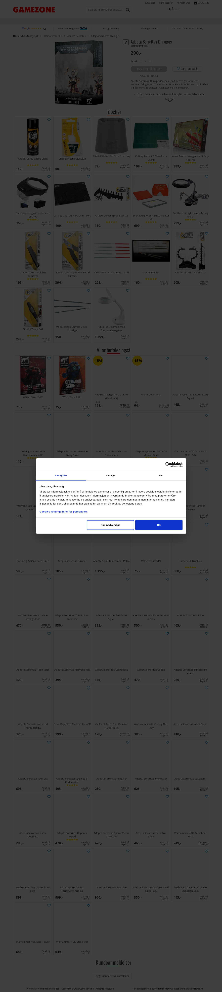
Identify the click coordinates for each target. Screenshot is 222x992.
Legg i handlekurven (149, 69)
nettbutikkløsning (163, 988)
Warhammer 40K (53, 36)
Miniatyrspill (32, 36)
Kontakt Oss (183, 2)
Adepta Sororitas (76, 36)
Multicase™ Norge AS (193, 988)
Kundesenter (166, 2)
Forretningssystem (141, 988)
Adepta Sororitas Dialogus (105, 36)
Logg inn (203, 2)
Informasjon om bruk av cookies (43, 988)
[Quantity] (145, 61)
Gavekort (150, 2)
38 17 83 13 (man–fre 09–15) (187, 28)
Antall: (134, 61)
